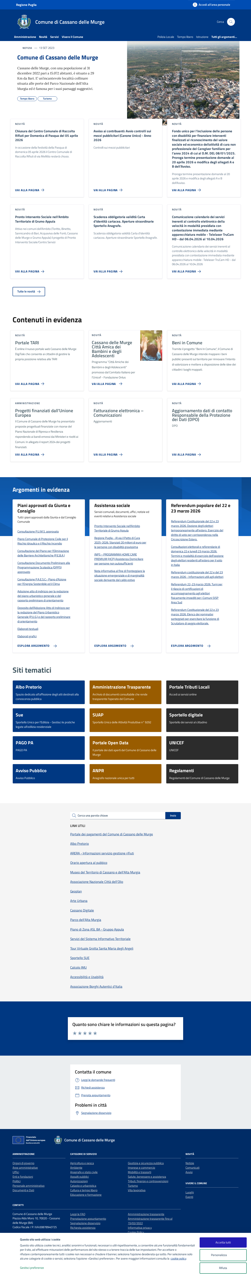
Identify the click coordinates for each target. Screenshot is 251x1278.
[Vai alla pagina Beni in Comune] (187, 382)
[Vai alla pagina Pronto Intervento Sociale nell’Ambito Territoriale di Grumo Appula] (30, 270)
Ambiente (76, 1167)
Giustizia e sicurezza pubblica (146, 1163)
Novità (43, 37)
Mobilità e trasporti (139, 1172)
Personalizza (223, 1255)
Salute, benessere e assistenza (147, 1176)
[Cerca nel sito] (231, 22)
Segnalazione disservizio (85, 1223)
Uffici (16, 1172)
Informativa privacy (140, 1227)
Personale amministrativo (29, 1185)
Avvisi (189, 1172)
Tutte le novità (28, 291)
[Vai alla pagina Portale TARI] (30, 382)
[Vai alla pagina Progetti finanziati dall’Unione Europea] (30, 453)
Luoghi (190, 1192)
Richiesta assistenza (82, 1227)
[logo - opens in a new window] (10, 1271)
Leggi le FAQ (77, 1214)
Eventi (189, 1197)
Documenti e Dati (23, 1190)
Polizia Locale (165, 37)
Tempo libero (185, 37)
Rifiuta (223, 1268)
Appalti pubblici (79, 1176)
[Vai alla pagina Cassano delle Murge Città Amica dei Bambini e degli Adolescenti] (106, 382)
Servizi (54, 37)
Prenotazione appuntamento (88, 1218)
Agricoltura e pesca (82, 1163)
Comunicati (192, 1167)
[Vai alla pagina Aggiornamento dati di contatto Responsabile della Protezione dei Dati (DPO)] (187, 453)
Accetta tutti (223, 1242)
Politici (17, 1181)
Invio (173, 815)
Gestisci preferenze (36, 1268)
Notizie (190, 1163)
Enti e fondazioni (23, 1176)
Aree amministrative (25, 1167)
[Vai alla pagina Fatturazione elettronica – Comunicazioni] (109, 453)
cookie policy (178, 1258)
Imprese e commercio (141, 1167)
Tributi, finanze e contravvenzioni (148, 1181)
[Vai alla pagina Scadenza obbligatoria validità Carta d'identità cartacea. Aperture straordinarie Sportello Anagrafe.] (109, 270)
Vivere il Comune (72, 37)
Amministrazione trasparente (146, 1214)
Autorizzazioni (79, 1181)
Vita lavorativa (137, 1190)
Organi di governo (23, 1163)
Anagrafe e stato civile (84, 1172)
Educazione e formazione (86, 1194)
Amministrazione (25, 37)
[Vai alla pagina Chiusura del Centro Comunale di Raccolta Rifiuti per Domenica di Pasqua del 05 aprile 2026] (30, 188)
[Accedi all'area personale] (211, 4)
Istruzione (202, 37)
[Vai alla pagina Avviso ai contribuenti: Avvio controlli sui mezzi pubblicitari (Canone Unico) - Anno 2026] (109, 188)
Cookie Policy (136, 1232)
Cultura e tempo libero (83, 1190)
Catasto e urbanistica (83, 1185)
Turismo (133, 1185)
